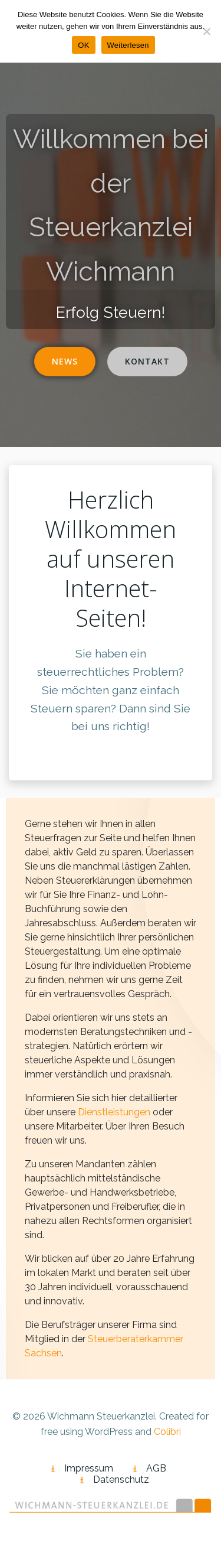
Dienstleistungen (114, 1112)
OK (83, 45)
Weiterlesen (128, 45)
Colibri (167, 1431)
